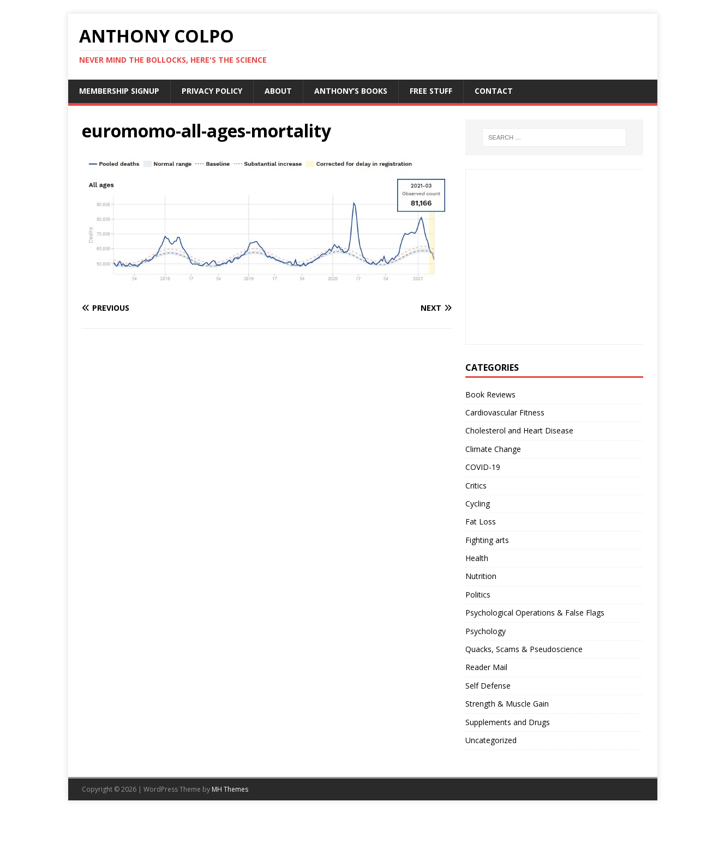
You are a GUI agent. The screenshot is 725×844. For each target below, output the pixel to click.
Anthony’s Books (350, 91)
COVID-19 (482, 467)
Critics (476, 485)
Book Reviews (490, 394)
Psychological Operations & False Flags (534, 612)
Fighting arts (487, 540)
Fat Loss (480, 521)
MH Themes (230, 789)
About (278, 91)
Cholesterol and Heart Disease (519, 430)
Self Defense (488, 685)
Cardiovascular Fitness (504, 412)
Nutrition (480, 576)
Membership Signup (119, 91)
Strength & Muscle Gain (507, 703)
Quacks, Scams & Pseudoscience (524, 649)
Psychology (485, 631)
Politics (477, 594)
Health (476, 558)
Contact (494, 91)
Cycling (477, 503)
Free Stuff (431, 91)
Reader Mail (486, 667)
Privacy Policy (212, 91)
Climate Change (493, 449)
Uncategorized (491, 740)
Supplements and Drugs (507, 722)
